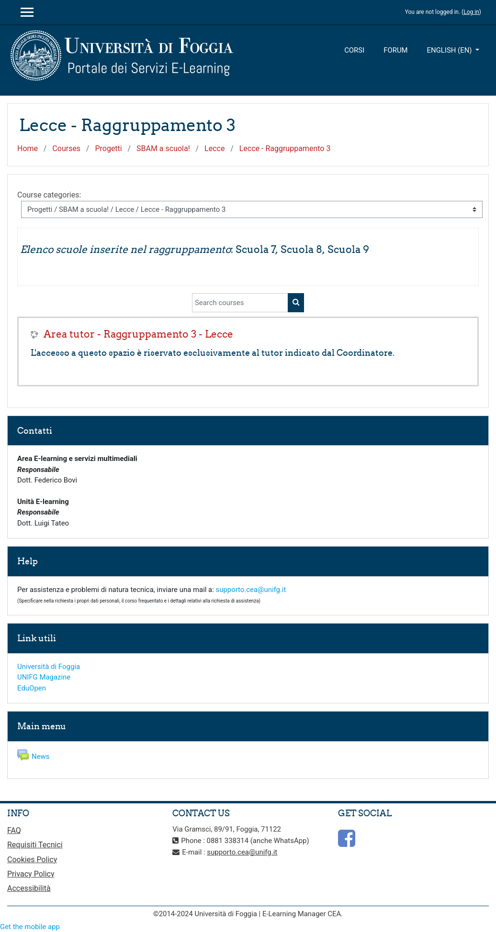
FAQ (14, 830)
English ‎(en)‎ (450, 50)
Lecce (214, 148)
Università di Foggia (48, 666)
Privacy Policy (31, 873)
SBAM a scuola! (163, 148)
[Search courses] (240, 302)
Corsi (354, 50)
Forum (395, 50)
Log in (471, 12)
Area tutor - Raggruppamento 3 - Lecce (138, 334)
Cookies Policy (32, 859)
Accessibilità (29, 888)
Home (27, 148)
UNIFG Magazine (43, 677)
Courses (66, 148)
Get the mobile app (30, 926)
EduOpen (31, 688)
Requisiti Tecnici (35, 844)
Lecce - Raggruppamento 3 (285, 148)
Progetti (108, 148)
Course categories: (49, 194)
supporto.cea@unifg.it (251, 589)
